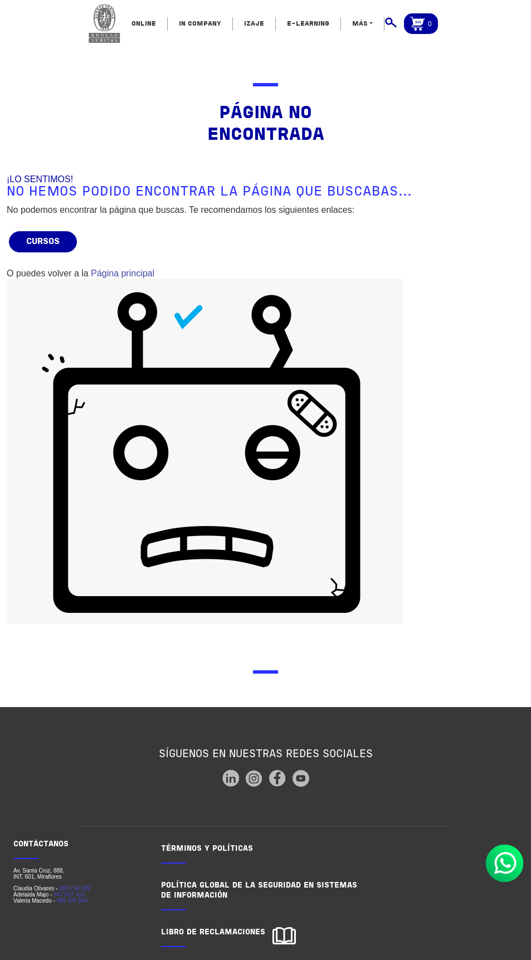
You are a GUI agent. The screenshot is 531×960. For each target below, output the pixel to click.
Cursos (43, 242)
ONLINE (143, 24)
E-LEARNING (308, 24)
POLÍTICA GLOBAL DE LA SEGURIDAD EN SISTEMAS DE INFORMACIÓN (259, 890)
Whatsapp (504, 863)
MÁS (360, 24)
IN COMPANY (200, 24)
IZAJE (254, 24)
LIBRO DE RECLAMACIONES (213, 932)
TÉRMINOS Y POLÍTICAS (207, 848)
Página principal (122, 273)
